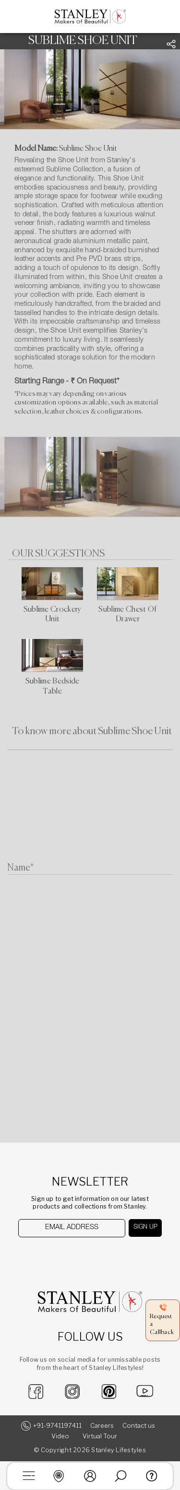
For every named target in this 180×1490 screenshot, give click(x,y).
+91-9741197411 (57, 1425)
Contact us (138, 1425)
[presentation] (67, 1256)
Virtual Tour (100, 1436)
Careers (102, 1425)
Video (60, 1436)
